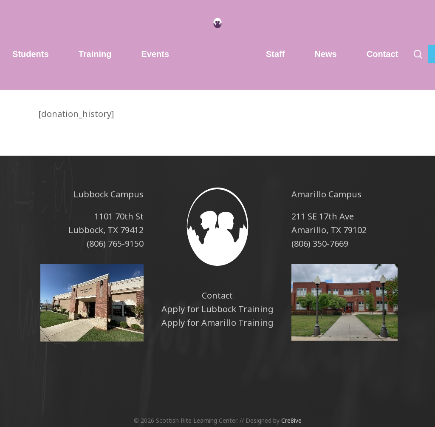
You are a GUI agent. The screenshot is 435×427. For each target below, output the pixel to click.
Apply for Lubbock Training (217, 309)
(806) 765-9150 (115, 243)
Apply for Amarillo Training (217, 322)
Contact (217, 295)
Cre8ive (291, 420)
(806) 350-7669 (319, 243)
